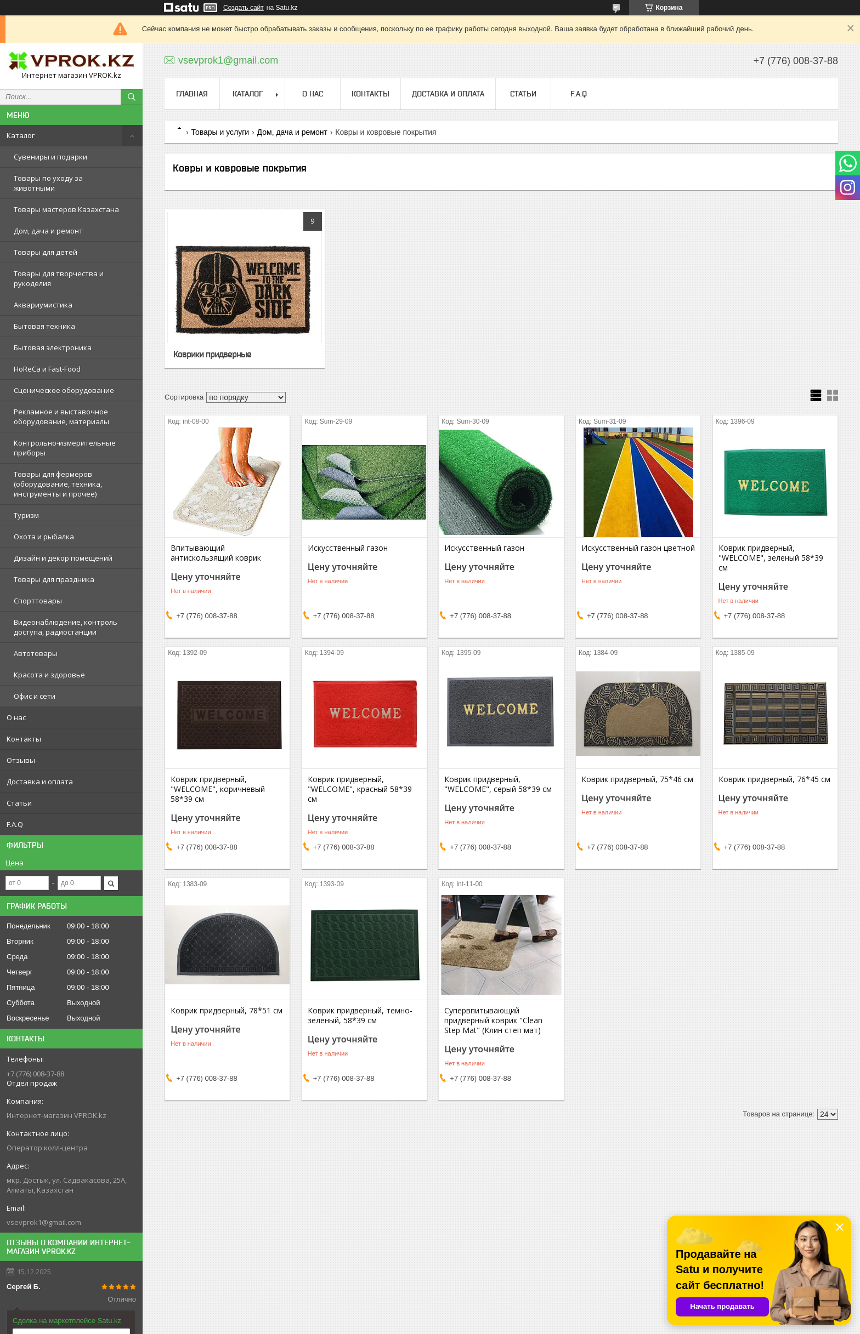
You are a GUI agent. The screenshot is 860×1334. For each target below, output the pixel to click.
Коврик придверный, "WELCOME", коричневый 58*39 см (218, 789)
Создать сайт (243, 8)
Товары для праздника (54, 579)
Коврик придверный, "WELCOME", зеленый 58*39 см (770, 558)
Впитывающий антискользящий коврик (216, 553)
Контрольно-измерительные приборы (65, 448)
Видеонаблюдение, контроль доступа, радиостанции (65, 627)
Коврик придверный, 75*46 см (637, 779)
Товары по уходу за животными (48, 183)
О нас (16, 717)
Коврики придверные (212, 354)
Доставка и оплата (40, 781)
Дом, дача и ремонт (48, 231)
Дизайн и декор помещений (63, 558)
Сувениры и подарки (50, 157)
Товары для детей (45, 252)
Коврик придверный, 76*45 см (774, 779)
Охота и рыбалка (44, 536)
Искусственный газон (348, 548)
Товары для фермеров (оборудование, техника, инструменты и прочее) (58, 484)
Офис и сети (34, 696)
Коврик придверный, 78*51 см (226, 1011)
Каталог (21, 135)
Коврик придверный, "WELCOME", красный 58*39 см (360, 789)
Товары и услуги (220, 132)
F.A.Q (15, 824)
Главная (192, 93)
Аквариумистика (43, 305)
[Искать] (132, 97)
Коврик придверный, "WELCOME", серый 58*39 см (498, 784)
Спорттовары (38, 601)
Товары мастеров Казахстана (66, 209)
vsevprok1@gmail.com (44, 1222)
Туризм (26, 515)
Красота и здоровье (49, 675)
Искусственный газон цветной (638, 548)
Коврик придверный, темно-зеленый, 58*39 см (360, 1015)
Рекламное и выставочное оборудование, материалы (61, 416)
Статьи (19, 803)
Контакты (24, 739)
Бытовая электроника (53, 347)
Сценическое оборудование (64, 390)
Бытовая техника (44, 326)
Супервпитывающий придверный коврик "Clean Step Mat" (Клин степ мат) (493, 1020)
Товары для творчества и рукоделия (59, 278)
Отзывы (21, 760)
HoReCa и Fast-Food (47, 369)
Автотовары (36, 653)
